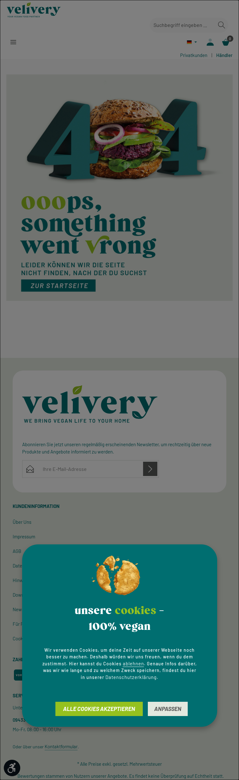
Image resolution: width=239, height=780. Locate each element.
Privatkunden (193, 55)
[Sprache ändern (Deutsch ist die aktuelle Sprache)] (191, 42)
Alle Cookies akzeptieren (99, 708)
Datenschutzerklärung (131, 677)
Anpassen (167, 708)
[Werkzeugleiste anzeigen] (12, 768)
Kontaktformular (61, 747)
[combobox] (182, 25)
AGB (17, 551)
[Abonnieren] (150, 469)
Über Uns (22, 522)
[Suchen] (221, 25)
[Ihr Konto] (210, 42)
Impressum (24, 537)
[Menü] (13, 42)
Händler (224, 55)
